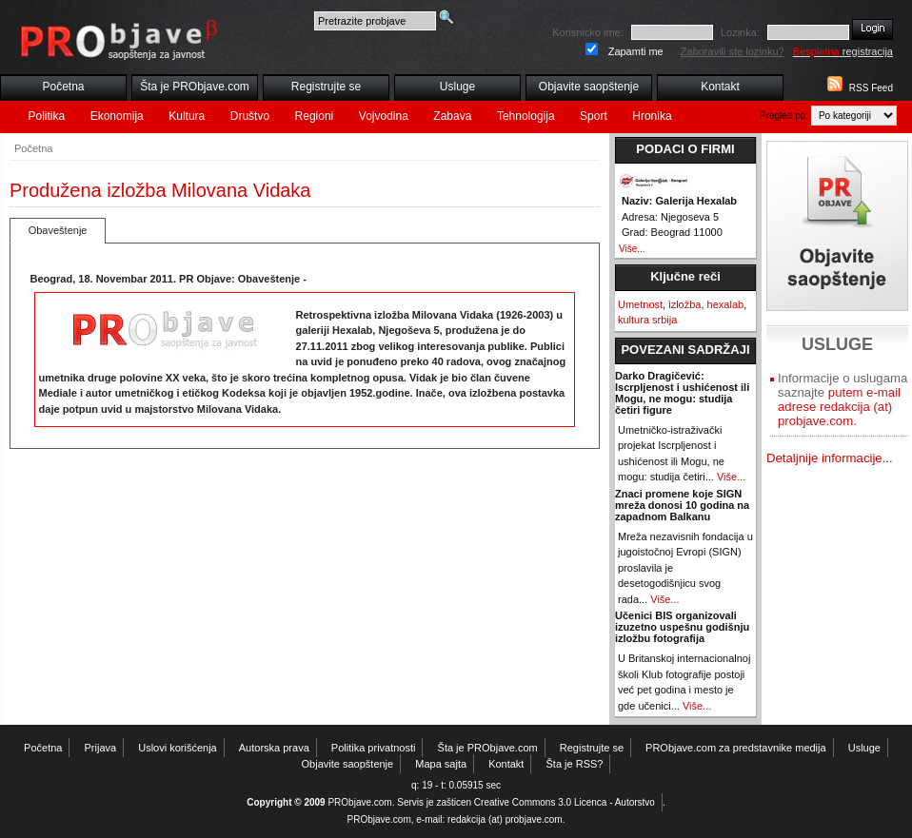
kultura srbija (647, 319)
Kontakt (720, 86)
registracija (843, 51)
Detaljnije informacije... (829, 458)
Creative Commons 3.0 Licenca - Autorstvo (564, 802)
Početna (63, 86)
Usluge (457, 86)
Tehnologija (526, 116)
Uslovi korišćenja (177, 747)
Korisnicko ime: (588, 32)
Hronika (651, 116)
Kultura (187, 116)
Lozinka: (740, 32)
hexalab (725, 304)
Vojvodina (383, 116)
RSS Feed (871, 88)
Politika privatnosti (373, 747)
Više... (632, 249)
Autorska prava (274, 747)
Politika (47, 116)
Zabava (452, 116)
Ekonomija (117, 116)
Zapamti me (636, 51)
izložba (684, 304)
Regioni (314, 116)
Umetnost (640, 304)
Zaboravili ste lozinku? (732, 51)
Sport (593, 116)
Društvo (249, 116)
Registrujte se (326, 86)
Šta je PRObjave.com (194, 86)
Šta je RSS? (575, 764)
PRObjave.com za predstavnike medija (735, 747)
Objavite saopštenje (589, 86)
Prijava (101, 747)
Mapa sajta (440, 764)
